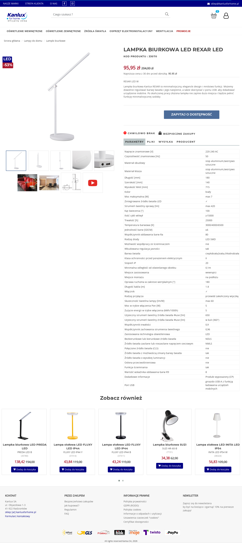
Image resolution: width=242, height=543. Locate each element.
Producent (186, 142)
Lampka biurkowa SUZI (169, 444)
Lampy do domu (33, 40)
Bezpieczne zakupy (177, 134)
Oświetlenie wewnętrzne (24, 31)
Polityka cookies (132, 509)
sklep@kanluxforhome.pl (225, 3)
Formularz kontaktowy (17, 516)
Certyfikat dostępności (136, 521)
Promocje (184, 31)
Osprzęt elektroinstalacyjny (131, 31)
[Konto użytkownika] (228, 16)
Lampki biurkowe (55, 40)
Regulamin (70, 509)
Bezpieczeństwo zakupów (78, 501)
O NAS (53, 3)
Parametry (134, 142)
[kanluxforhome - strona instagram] (72, 3)
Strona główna (12, 40)
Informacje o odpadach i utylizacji (143, 513)
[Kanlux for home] (16, 16)
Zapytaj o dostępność (191, 114)
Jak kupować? (71, 505)
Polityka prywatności (135, 501)
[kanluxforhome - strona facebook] (64, 3)
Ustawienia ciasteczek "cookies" (141, 517)
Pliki (151, 142)
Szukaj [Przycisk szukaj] (167, 14)
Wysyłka (166, 142)
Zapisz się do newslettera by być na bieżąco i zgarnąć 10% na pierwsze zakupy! (208, 507)
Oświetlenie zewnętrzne (63, 31)
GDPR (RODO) (131, 505)
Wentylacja (164, 31)
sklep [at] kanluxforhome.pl (20, 512)
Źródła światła (95, 31)
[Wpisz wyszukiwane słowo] (110, 14)
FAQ (66, 513)
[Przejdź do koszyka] (214, 15)
